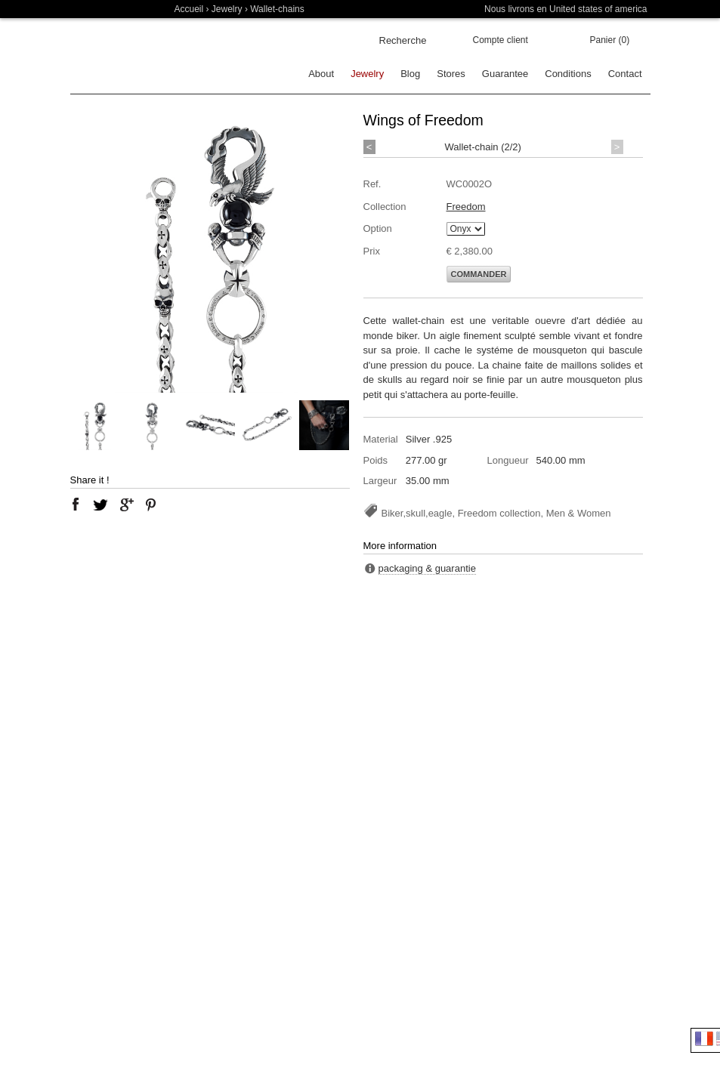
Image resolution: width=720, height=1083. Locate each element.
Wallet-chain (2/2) (483, 147)
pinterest (151, 504)
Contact (625, 73)
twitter (100, 504)
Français (704, 1038)
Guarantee (505, 73)
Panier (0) (610, 40)
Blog (410, 73)
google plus (126, 504)
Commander (479, 274)
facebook (75, 504)
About (321, 73)
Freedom (466, 206)
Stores (451, 73)
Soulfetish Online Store (123, 56)
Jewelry (227, 9)
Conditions (568, 73)
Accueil (189, 9)
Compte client (500, 40)
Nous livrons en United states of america (565, 9)
